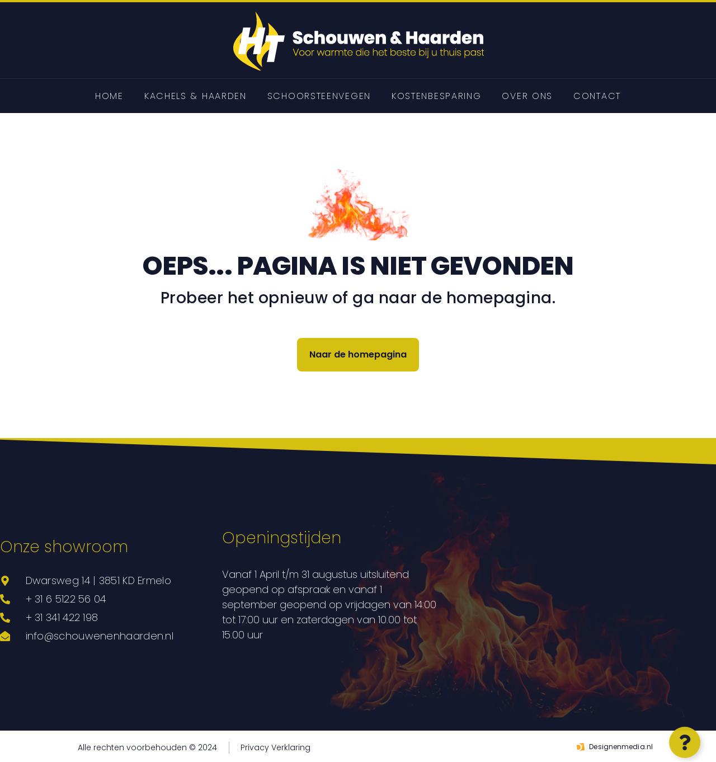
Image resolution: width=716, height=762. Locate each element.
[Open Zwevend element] (683, 742)
